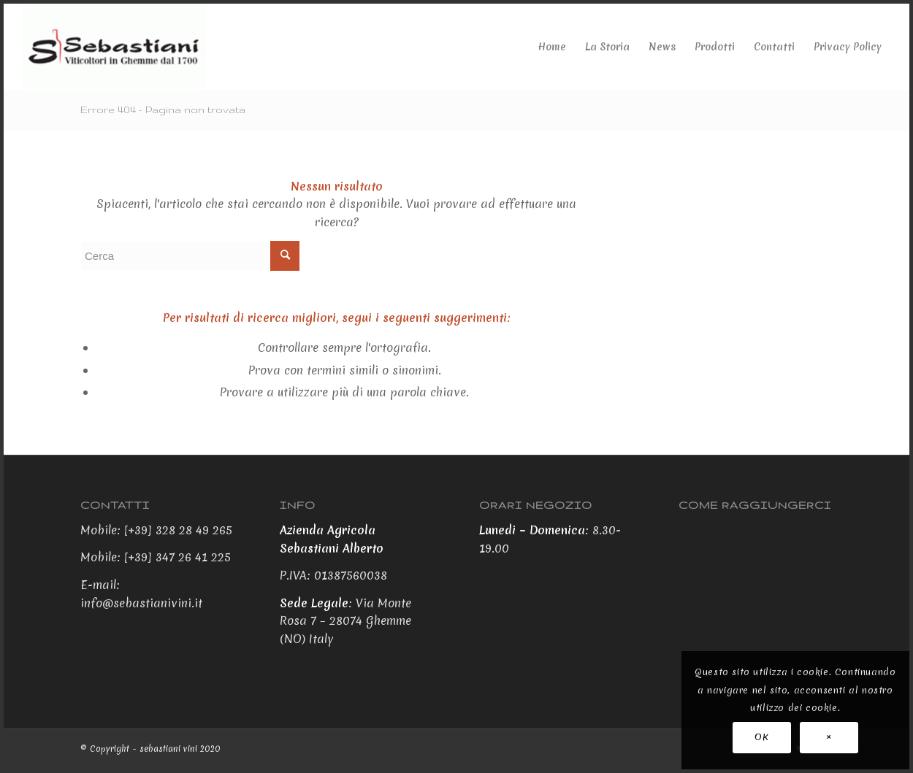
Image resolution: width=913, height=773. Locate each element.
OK (761, 737)
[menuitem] (552, 46)
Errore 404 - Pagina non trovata (162, 109)
